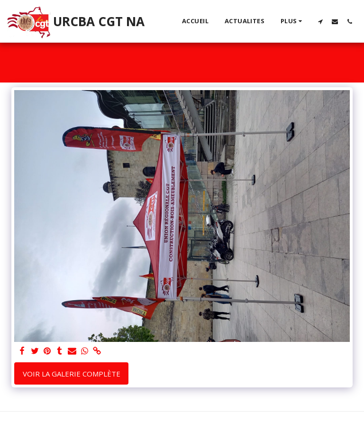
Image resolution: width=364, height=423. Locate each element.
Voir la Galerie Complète (71, 373)
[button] (320, 21)
